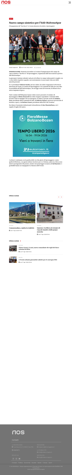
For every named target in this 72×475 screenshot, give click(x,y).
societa (21, 257)
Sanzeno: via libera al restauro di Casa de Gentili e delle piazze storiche (48, 230)
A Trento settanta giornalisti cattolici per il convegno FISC (38, 260)
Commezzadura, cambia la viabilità (21, 228)
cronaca (11, 225)
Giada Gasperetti (13, 67)
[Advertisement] (36, 181)
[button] (58, 197)
